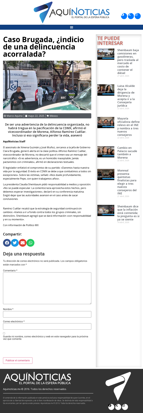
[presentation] (26, 350)
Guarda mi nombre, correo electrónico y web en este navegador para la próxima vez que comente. (45, 337)
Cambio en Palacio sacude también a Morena (127, 152)
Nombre (8, 309)
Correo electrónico (14, 321)
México (54, 116)
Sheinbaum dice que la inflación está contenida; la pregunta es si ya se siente (128, 213)
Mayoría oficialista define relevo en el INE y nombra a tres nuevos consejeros (128, 127)
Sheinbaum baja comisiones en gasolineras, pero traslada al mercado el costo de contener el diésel (128, 61)
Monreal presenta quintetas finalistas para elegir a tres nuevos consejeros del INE (127, 182)
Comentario (10, 270)
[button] (71, 27)
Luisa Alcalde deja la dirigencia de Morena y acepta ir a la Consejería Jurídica (126, 95)
